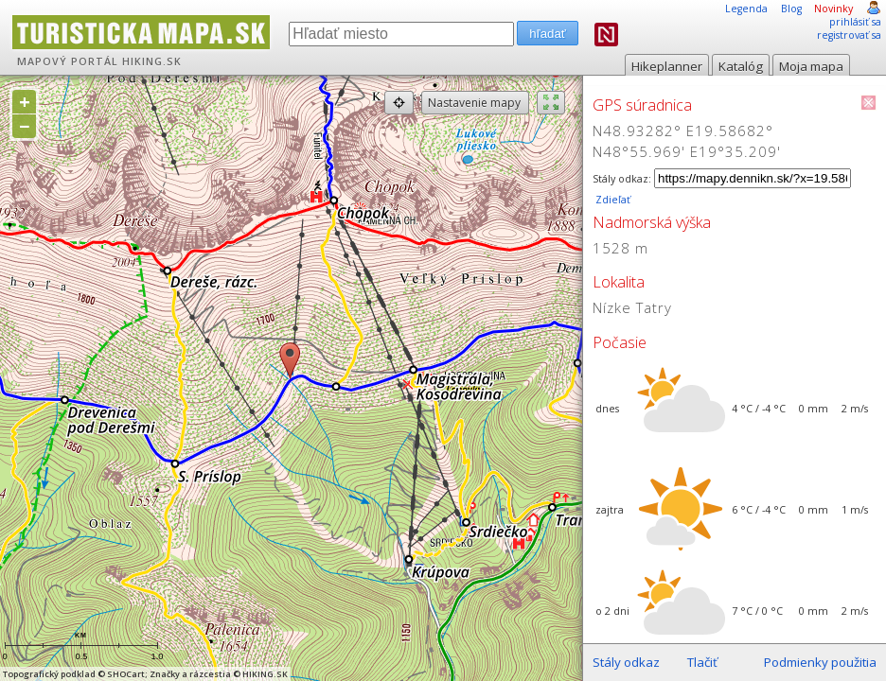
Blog (791, 8)
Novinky (833, 8)
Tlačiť (702, 662)
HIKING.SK (152, 61)
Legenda (746, 8)
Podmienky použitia (820, 662)
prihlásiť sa (855, 21)
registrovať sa (849, 35)
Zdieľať (611, 199)
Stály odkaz (626, 662)
